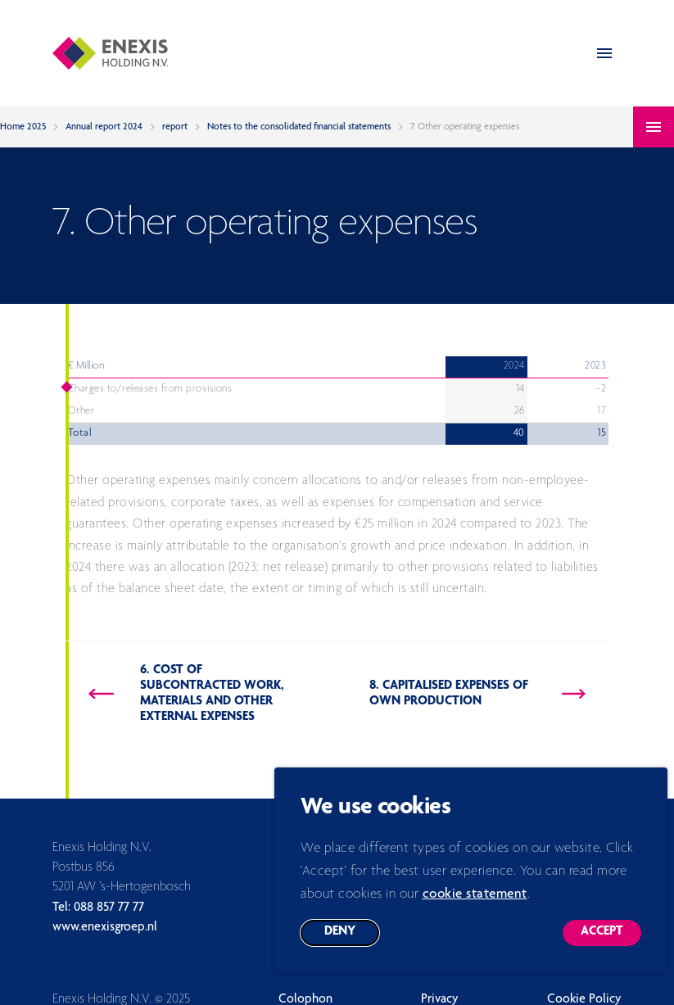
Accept (611, 947)
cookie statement (475, 905)
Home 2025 (23, 127)
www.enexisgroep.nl (104, 928)
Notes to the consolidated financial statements (299, 127)
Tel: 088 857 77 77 (98, 908)
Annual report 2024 (104, 127)
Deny (351, 947)
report (175, 127)
